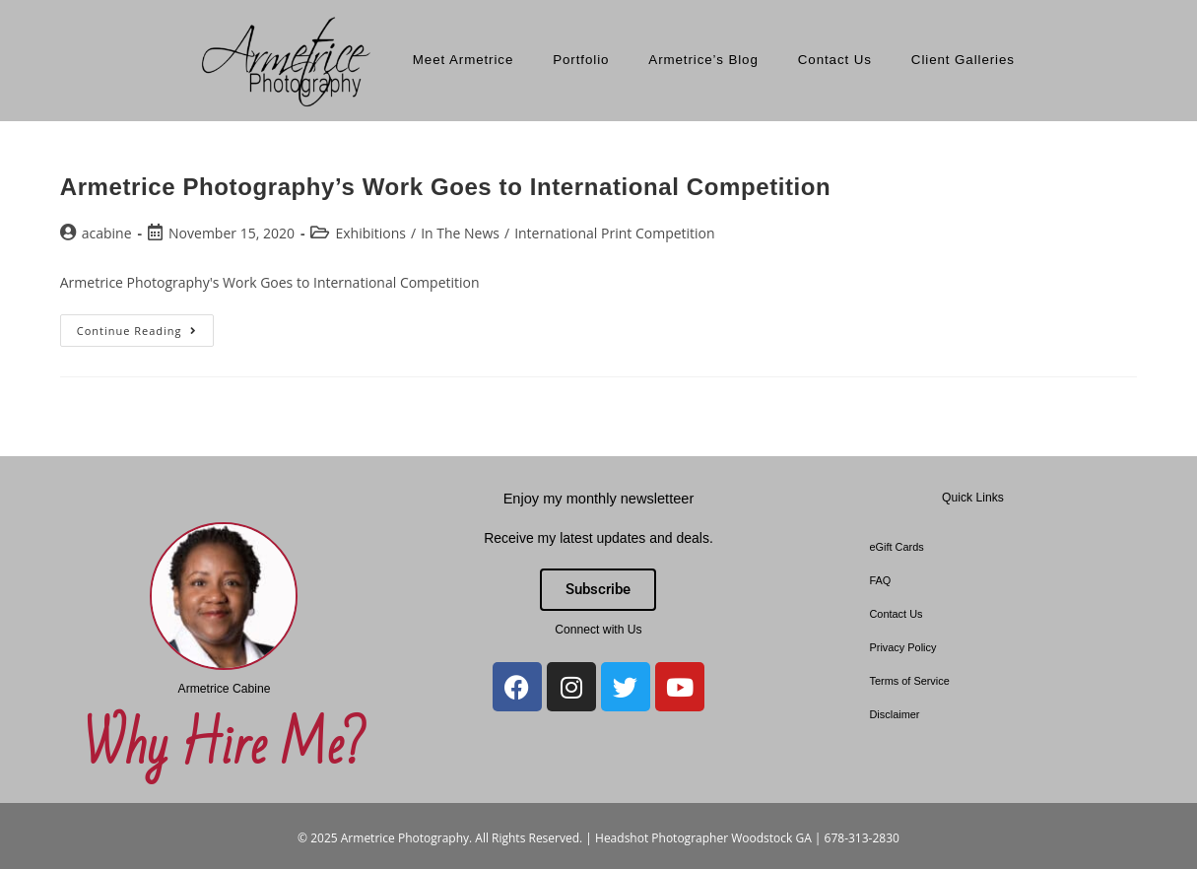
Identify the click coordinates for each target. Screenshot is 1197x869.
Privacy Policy (902, 647)
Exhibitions (370, 233)
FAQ (880, 580)
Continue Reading (145, 326)
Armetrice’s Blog (703, 59)
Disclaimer (894, 714)
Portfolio (581, 59)
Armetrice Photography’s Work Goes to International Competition (445, 186)
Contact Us (835, 59)
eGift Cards (896, 547)
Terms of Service (909, 681)
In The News (460, 233)
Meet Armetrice (463, 59)
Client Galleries (963, 59)
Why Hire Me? (224, 747)
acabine (107, 233)
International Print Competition (614, 233)
